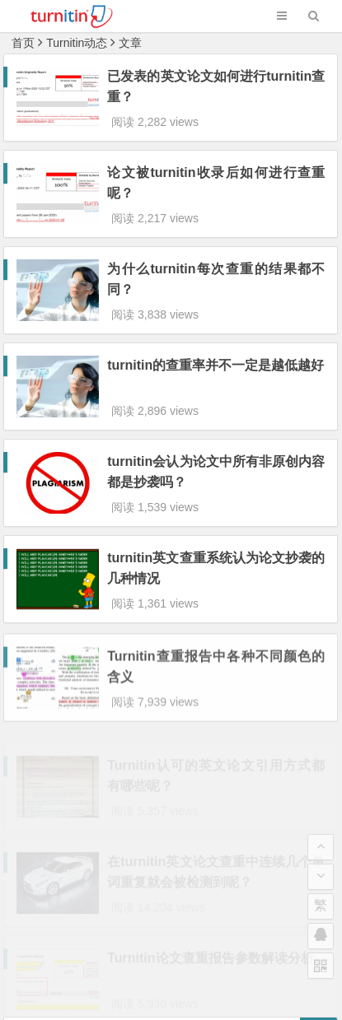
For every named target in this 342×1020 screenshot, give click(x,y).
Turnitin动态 (76, 42)
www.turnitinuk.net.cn (205, 946)
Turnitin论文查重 (97, 946)
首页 (23, 42)
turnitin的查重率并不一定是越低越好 (215, 321)
